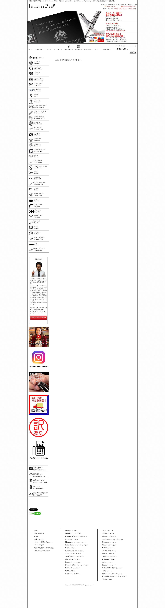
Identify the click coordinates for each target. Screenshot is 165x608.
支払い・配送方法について (44, 542)
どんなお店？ (38, 468)
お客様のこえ (88, 49)
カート (97, 49)
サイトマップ (39, 545)
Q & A (49, 49)
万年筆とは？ (38, 474)
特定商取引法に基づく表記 (44, 548)
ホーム (31, 49)
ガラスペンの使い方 (40, 493)
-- (71, 530)
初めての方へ (40, 49)
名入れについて (38, 480)
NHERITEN (41, 6)
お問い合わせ (107, 49)
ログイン (36, 486)
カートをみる (39, 533)
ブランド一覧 (58, 49)
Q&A (36, 536)
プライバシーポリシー (42, 551)
